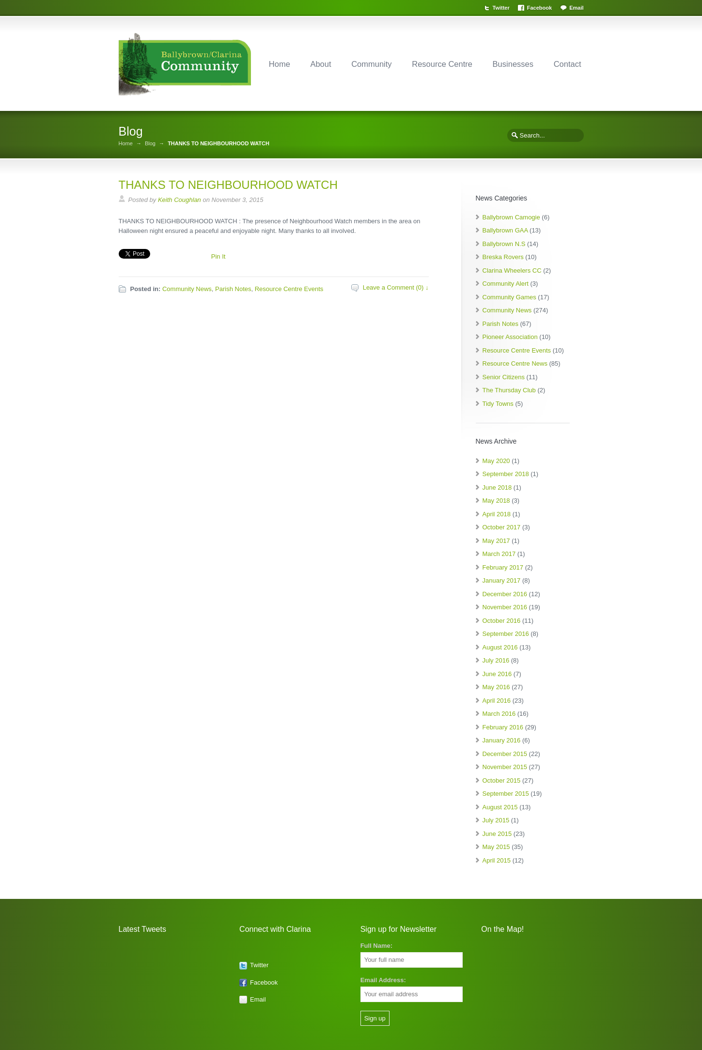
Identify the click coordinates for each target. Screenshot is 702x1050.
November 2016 (505, 607)
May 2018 (496, 500)
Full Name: (376, 945)
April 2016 (497, 700)
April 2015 (497, 860)
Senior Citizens (504, 377)
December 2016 (505, 594)
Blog (150, 143)
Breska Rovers (503, 257)
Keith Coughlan (179, 199)
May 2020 (496, 460)
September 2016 (506, 633)
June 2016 (497, 674)
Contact (567, 64)
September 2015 (506, 793)
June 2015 (497, 833)
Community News (187, 289)
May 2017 (496, 540)
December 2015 (505, 753)
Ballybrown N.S (504, 243)
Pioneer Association (510, 336)
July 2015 (496, 820)
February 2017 (503, 567)
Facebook (539, 8)
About (320, 64)
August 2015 (500, 807)
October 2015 (502, 780)
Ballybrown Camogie (511, 217)
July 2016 (496, 660)
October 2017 (502, 527)
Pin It (218, 256)
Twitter (501, 8)
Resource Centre (442, 64)
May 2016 (496, 687)
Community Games (509, 297)
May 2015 (496, 846)
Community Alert (506, 283)
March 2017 (499, 553)
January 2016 (502, 740)
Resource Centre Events (289, 289)
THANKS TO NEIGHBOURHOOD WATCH (228, 184)
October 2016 (502, 620)
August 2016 (500, 647)
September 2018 (506, 474)
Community (371, 64)
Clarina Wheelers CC (512, 270)
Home (279, 64)
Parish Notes (233, 289)
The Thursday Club (509, 390)
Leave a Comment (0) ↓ (396, 287)
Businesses (513, 64)
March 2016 (499, 713)
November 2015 (505, 767)
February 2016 (503, 727)
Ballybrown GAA (505, 230)
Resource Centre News (515, 363)
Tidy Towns (498, 403)
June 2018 (497, 487)
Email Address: (383, 980)
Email (576, 8)
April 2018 (497, 514)
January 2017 (502, 580)
